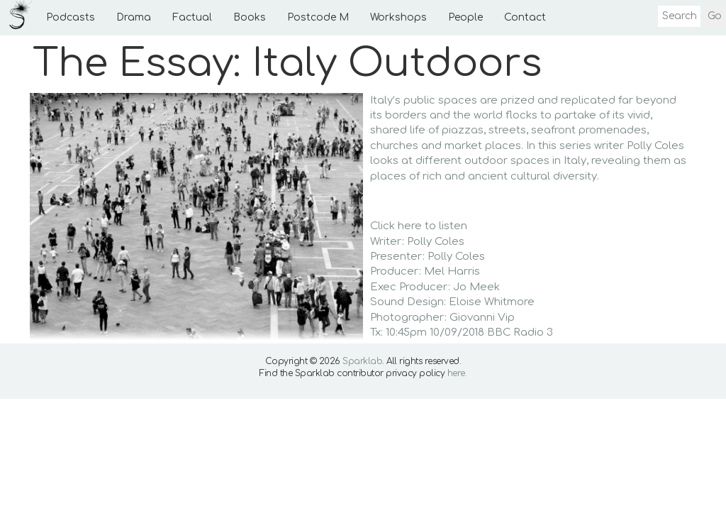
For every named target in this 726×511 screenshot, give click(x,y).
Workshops (398, 17)
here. (457, 373)
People (465, 17)
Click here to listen (418, 226)
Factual (192, 17)
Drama (133, 17)
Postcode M (318, 17)
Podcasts (70, 17)
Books (249, 17)
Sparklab (362, 361)
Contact (525, 17)
